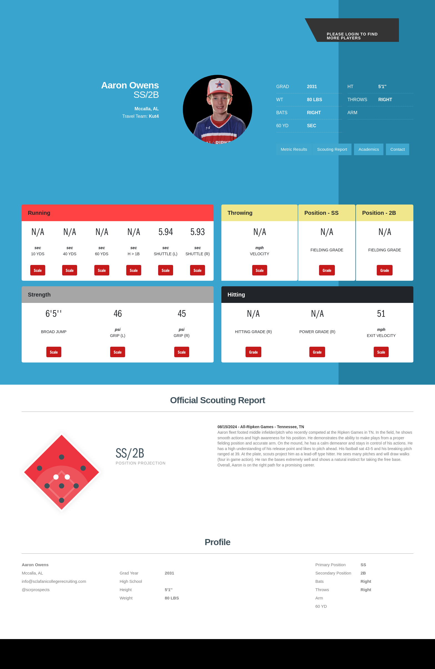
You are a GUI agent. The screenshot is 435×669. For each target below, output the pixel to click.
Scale (38, 287)
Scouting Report (336, 150)
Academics (375, 150)
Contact (289, 165)
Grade (327, 287)
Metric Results (295, 150)
